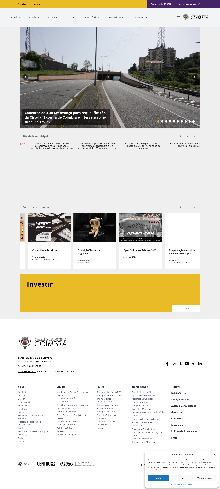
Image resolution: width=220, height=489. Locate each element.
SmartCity (22, 434)
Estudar (61, 386)
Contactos (177, 418)
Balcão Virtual (179, 393)
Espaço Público (25, 402)
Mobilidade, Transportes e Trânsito (30, 417)
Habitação (22, 409)
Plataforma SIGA (64, 428)
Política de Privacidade (142, 438)
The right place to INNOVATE (110, 395)
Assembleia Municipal (142, 398)
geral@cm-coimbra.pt (29, 365)
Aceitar (158, 478)
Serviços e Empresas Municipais (33, 431)
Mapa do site (178, 424)
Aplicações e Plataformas (143, 395)
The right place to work (107, 411)
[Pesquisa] (173, 17)
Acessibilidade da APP (142, 392)
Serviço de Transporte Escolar (70, 434)
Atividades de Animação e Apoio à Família (72, 393)
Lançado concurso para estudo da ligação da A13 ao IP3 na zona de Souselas (181, 146)
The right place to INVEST (109, 392)
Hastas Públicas (139, 425)
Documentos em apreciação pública (149, 412)
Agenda (36, 4)
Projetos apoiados (105, 408)
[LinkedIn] (200, 364)
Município (22, 405)
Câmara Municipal (140, 402)
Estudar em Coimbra (66, 411)
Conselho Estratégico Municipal (106, 416)
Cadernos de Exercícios (67, 398)
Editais (135, 415)
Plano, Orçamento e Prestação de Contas (147, 434)
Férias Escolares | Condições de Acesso (71, 416)
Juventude (22, 412)
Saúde (21, 428)
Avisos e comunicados (188, 4)
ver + (194, 136)
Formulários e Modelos (142, 422)
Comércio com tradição (107, 405)
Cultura (21, 395)
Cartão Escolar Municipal (68, 408)
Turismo (176, 386)
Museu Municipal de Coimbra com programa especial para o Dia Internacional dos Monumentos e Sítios (135, 146)
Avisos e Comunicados (183, 405)
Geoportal (177, 412)
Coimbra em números (107, 421)
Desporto (22, 398)
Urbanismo (23, 441)
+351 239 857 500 (27, 371)
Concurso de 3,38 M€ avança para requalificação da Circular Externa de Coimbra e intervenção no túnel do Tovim (65, 117)
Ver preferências (205, 478)
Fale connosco (103, 424)
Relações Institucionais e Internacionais (29, 423)
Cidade (22, 386)
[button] (214, 454)
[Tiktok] (180, 364)
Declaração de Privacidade (181, 484)
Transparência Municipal (143, 442)
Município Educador (66, 424)
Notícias (22, 4)
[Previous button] (25, 77)
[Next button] (195, 77)
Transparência (140, 386)
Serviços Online (180, 399)
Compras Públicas (140, 405)
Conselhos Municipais (142, 409)
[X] (193, 364)
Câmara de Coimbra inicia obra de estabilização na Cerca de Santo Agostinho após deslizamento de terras (90, 146)
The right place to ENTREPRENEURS (105, 400)
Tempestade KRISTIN (161, 4)
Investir (101, 386)
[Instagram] (174, 364)
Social (20, 438)
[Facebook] (167, 364)
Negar (182, 478)
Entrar (174, 437)
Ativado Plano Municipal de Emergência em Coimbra (44, 144)
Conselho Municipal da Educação (72, 405)
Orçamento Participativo (143, 429)
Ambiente (22, 392)
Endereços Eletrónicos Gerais (145, 419)
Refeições (61, 431)
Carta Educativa (64, 401)
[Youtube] (187, 364)
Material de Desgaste (66, 421)
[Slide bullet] (158, 121)
